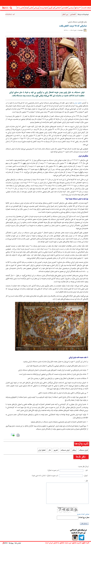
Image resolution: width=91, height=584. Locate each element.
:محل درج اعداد (83, 517)
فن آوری (52, 8)
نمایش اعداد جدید (83, 514)
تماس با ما (20, 8)
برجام (74, 450)
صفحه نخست (86, 8)
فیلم (26, 8)
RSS (5, 543)
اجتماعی (58, 8)
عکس (31, 8)
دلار (49, 450)
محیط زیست (44, 8)
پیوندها (11, 543)
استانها (78, 8)
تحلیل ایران (77, 102)
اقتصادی (65, 8)
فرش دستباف (83, 450)
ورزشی (36, 8)
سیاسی (71, 8)
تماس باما (18, 543)
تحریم (56, 450)
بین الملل (65, 14)
